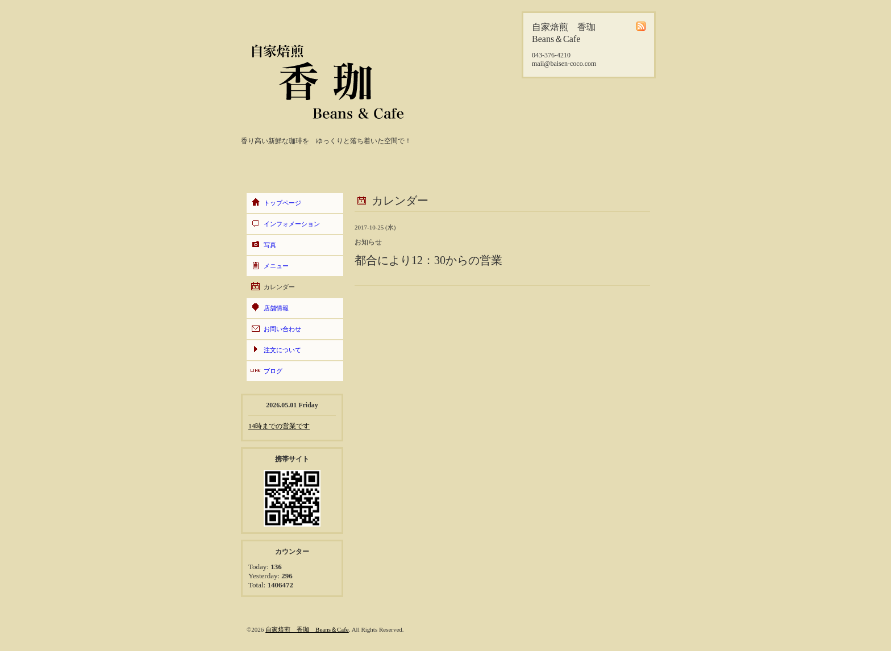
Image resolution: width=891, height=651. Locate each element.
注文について (282, 350)
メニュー (276, 265)
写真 (270, 244)
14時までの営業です (279, 426)
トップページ (282, 202)
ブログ (273, 371)
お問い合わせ (282, 329)
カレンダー (279, 286)
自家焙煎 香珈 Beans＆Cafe (307, 629)
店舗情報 (276, 307)
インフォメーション (292, 223)
